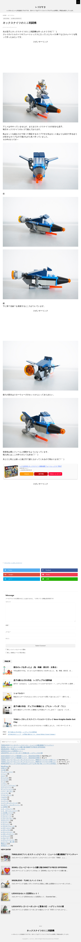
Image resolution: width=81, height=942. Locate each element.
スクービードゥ (6, 787)
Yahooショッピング (55, 474)
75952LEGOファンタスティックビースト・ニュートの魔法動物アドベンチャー (27, 745)
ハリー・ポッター (7, 791)
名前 (7, 625)
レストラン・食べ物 (7, 842)
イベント (4, 774)
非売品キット (5, 845)
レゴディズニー (6, 828)
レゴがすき (40, 7)
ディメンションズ (7, 789)
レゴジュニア (5, 824)
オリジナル (7, 563)
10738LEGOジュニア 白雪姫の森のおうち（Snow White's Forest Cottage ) (31, 734)
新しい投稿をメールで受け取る (16, 652)
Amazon (26, 474)
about (40, 926)
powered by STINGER (53, 939)
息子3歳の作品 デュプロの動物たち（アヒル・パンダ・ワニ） (40, 706)
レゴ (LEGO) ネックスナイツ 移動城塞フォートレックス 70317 (41, 466)
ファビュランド (6, 795)
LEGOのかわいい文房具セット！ (12, 751)
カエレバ (26, 468)
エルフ (3, 776)
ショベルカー (19, 693)
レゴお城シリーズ (7, 812)
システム (4, 783)
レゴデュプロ (5, 830)
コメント (8, 601)
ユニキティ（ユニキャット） (10, 805)
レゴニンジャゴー (7, 832)
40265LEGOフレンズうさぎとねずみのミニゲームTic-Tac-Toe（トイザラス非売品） (29, 763)
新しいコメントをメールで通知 (16, 649)
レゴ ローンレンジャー (9, 811)
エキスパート (5, 820)
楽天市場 (41, 474)
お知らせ (4, 768)
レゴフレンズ (5, 836)
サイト (7, 638)
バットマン (4, 793)
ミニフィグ (4, 801)
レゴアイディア (6, 814)
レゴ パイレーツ (7, 809)
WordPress (4, 766)
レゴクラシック (6, 816)
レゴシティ (4, 822)
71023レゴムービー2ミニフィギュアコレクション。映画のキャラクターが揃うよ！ (28, 759)
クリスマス (4, 780)
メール (8, 632)
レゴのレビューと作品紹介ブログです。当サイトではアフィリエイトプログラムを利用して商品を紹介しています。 (41, 934)
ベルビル (4, 797)
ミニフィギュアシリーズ (9, 803)
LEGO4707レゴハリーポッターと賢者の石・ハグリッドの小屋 (22, 753)
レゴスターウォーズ (7, 826)
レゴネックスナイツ (16, 563)
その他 (3, 770)
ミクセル (4, 799)
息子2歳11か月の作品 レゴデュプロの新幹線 (32, 680)
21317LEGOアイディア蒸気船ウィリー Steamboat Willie (20, 756)
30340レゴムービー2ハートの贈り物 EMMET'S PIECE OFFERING (23, 747)
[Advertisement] (40, 58)
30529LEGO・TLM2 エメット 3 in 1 (13, 749)
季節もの (4, 844)
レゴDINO (4, 807)
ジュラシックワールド (8, 785)
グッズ (3, 781)
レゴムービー (5, 838)
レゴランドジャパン (7, 840)
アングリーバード (7, 772)
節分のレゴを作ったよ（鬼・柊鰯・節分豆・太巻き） (35, 667)
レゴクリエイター (7, 818)
